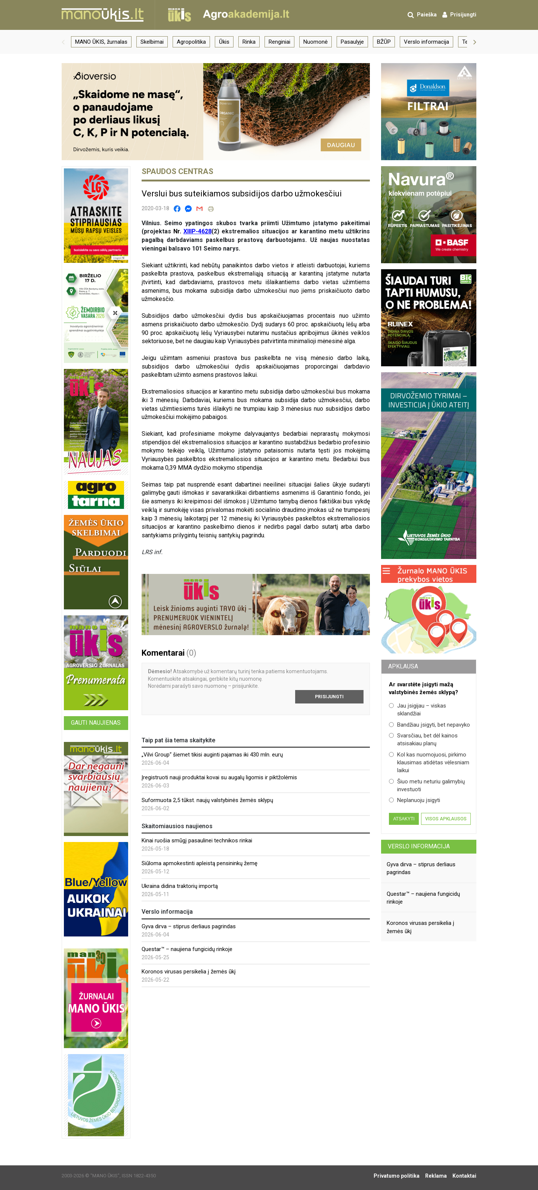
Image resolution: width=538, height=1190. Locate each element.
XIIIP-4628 (197, 231)
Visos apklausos (446, 818)
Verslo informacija (419, 846)
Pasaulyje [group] (352, 41)
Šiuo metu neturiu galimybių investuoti (427, 785)
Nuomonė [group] (315, 41)
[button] (63, 41)
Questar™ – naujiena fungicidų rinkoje (187, 949)
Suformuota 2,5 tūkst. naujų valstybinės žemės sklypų (207, 800)
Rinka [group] (249, 41)
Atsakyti (403, 818)
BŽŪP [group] (384, 41)
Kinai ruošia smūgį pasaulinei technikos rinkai (197, 840)
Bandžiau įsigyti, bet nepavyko (429, 724)
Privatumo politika (397, 1176)
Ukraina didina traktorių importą (180, 886)
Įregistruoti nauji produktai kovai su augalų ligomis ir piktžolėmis (219, 777)
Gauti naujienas (96, 722)
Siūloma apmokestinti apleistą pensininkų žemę (199, 863)
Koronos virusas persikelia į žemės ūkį (189, 971)
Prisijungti (329, 696)
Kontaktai (464, 1176)
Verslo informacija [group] (426, 41)
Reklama (436, 1176)
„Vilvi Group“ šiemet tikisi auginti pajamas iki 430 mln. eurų (212, 754)
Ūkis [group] (224, 41)
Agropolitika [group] (191, 41)
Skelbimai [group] (152, 41)
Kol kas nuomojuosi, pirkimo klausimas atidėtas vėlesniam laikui (429, 762)
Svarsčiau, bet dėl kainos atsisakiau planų (423, 739)
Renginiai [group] (279, 41)
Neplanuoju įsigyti (414, 800)
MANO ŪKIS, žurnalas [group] (101, 41)
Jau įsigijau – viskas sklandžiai (417, 709)
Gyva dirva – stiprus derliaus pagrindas (189, 926)
